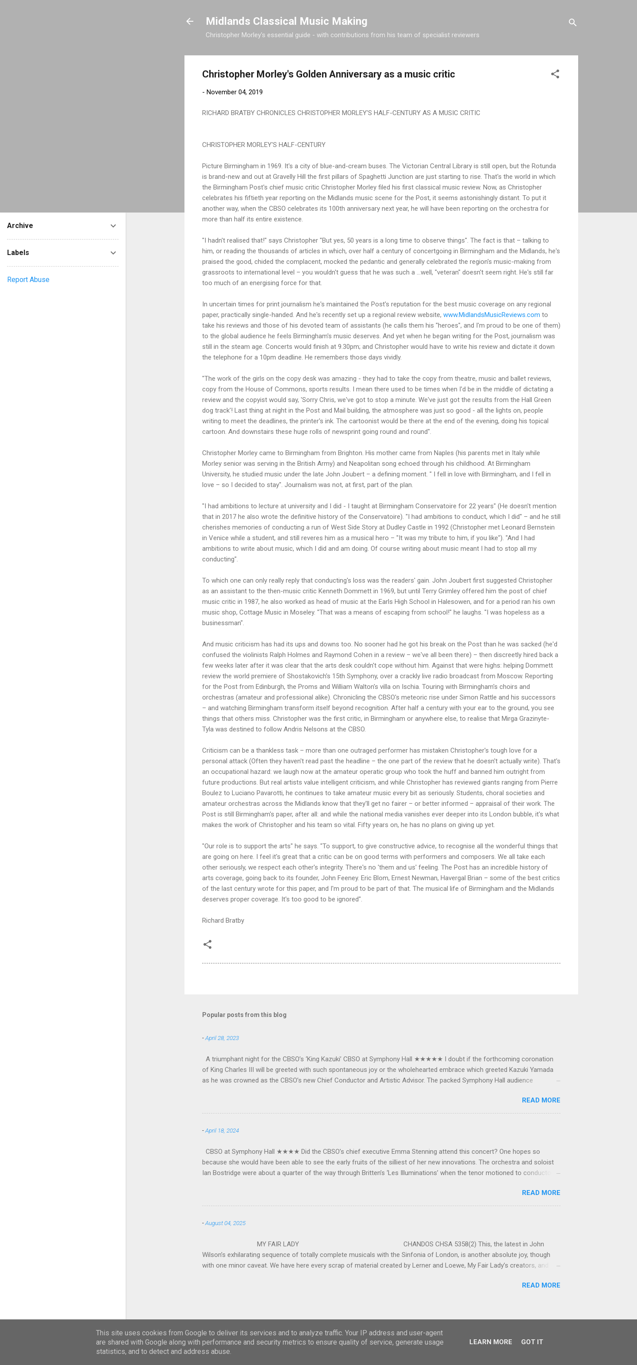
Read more (541, 1100)
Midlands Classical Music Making (287, 21)
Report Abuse (28, 279)
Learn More (490, 1342)
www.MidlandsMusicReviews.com (491, 315)
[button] (555, 75)
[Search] (573, 24)
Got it (532, 1342)
